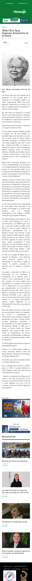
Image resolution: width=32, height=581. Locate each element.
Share (26, 43)
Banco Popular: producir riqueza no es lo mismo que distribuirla (16, 552)
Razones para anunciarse (20, 566)
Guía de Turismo (15, 569)
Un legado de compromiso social (14, 522)
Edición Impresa (8, 3)
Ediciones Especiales (22, 3)
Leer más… (5, 465)
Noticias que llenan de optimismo (15, 461)
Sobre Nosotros (7, 566)
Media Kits (6, 569)
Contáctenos (25, 569)
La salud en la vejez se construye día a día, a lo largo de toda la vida (15, 491)
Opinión (4, 27)
